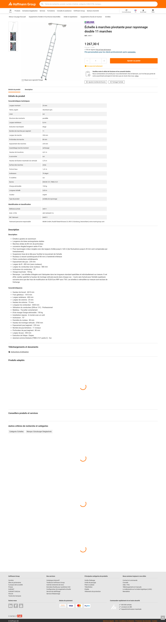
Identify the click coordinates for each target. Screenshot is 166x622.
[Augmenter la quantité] (104, 60)
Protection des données (143, 621)
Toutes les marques (14, 596)
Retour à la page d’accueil (17, 17)
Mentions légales (108, 621)
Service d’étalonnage (53, 594)
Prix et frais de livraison (103, 49)
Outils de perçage (90, 582)
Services (42, 11)
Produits (17, 11)
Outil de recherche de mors (55, 585)
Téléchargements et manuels (132, 587)
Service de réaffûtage (53, 591)
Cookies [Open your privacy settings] (154, 621)
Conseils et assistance (64, 11)
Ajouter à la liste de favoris (96, 82)
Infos (136, 76)
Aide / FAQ (126, 585)
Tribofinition (88, 587)
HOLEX (10, 594)
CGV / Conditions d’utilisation (124, 621)
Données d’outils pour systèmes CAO (58, 587)
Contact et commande (130, 580)
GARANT (11, 589)
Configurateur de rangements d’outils (58, 589)
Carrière (11, 580)
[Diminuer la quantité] (87, 60)
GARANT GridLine (14, 591)
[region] (14, 51)
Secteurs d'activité (93, 11)
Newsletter (126, 591)
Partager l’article (116, 82)
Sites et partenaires (14, 582)
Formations (51, 11)
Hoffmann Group (79, 11)
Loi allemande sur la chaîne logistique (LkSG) (137, 589)
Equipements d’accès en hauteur (91, 17)
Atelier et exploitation (70, 17)
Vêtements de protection (93, 591)
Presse (10, 587)
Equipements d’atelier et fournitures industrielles (44, 17)
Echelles (108, 17)
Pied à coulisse (89, 585)
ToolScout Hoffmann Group (55, 582)
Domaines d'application (30, 11)
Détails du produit (14, 89)
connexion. (132, 52)
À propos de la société (15, 585)
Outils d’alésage (90, 580)
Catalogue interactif (52, 580)
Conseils (125, 582)
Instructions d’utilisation (18, 352)
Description (29, 89)
